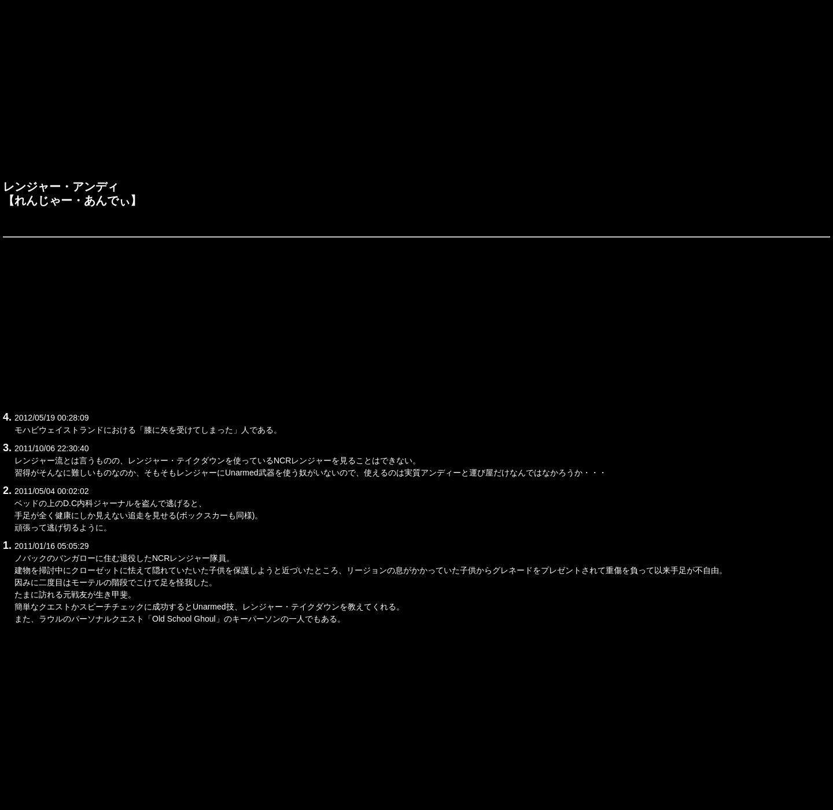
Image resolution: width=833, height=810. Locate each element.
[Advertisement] (416, 93)
